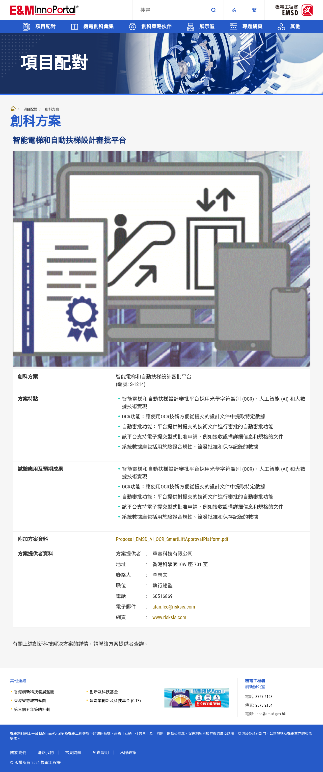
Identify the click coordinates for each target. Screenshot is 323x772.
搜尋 (213, 10)
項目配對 (30, 109)
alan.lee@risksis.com (173, 607)
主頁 (13, 108)
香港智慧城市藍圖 (30, 700)
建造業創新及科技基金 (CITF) (115, 700)
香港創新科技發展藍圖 (34, 692)
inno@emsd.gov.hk (270, 713)
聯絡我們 (46, 752)
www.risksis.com (169, 617)
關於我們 (18, 752)
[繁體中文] (254, 10)
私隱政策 (128, 752)
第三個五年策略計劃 (32, 709)
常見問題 (73, 752)
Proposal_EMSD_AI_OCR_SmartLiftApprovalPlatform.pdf (172, 539)
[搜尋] (171, 10)
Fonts (234, 10)
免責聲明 (101, 752)
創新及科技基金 (104, 692)
